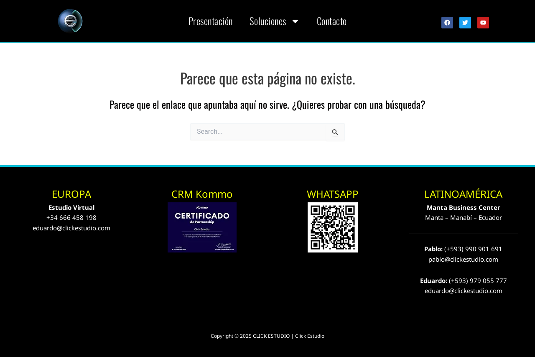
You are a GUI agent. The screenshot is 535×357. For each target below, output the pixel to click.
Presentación (211, 21)
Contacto (332, 21)
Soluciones (275, 21)
